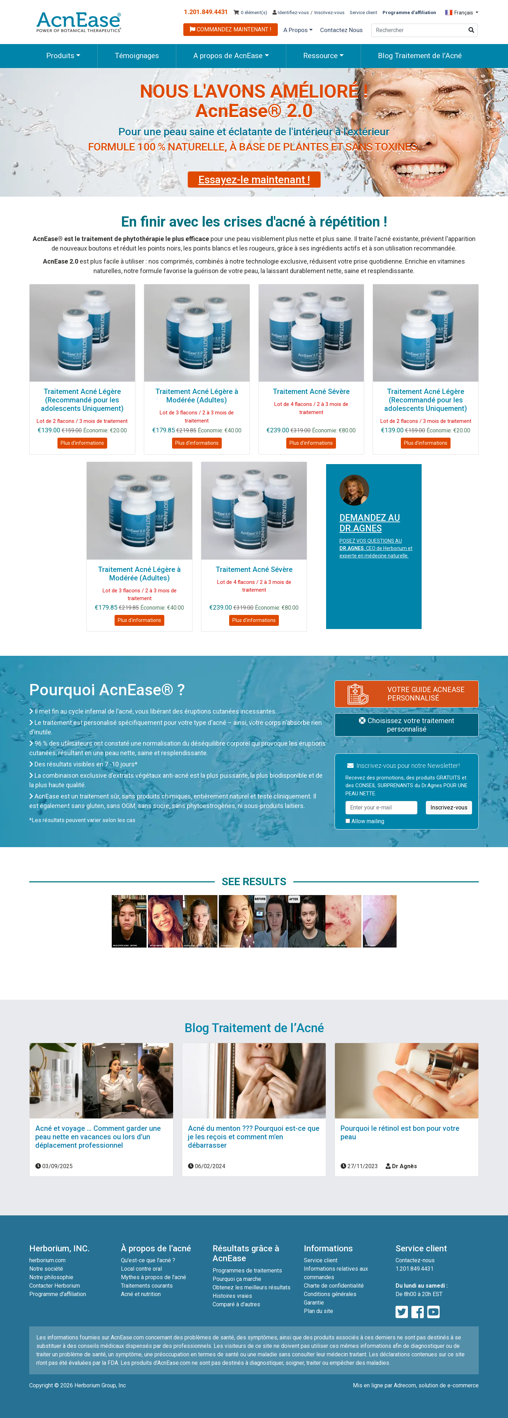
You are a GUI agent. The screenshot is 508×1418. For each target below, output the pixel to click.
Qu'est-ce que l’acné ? (148, 1260)
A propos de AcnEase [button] (228, 55)
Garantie (314, 1302)
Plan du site (318, 1311)
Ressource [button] (320, 55)
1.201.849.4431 (206, 12)
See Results (254, 881)
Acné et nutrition (141, 1294)
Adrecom (405, 1385)
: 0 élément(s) (250, 12)
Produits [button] (60, 55)
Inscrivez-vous (329, 12)
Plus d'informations (82, 443)
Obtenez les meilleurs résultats (251, 1287)
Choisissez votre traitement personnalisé (406, 724)
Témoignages (137, 55)
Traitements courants (147, 1285)
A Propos (295, 29)
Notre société (46, 1268)
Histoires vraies (232, 1296)
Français (459, 13)
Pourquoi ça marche (237, 1279)
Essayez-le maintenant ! (254, 179)
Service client (363, 12)
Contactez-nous (415, 1260)
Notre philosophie (51, 1277)
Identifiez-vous (291, 12)
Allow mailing (364, 821)
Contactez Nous (341, 29)
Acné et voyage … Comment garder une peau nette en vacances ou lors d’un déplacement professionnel (98, 1136)
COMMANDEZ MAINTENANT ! (230, 29)
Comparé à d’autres (236, 1304)
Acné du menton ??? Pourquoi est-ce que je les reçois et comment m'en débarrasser (253, 1136)
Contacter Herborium (54, 1285)
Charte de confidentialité (334, 1285)
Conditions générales (330, 1294)
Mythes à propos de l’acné (153, 1277)
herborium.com (47, 1260)
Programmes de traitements (247, 1270)
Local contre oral (141, 1268)
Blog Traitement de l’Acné (420, 55)
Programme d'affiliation (57, 1294)
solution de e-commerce (448, 1385)
